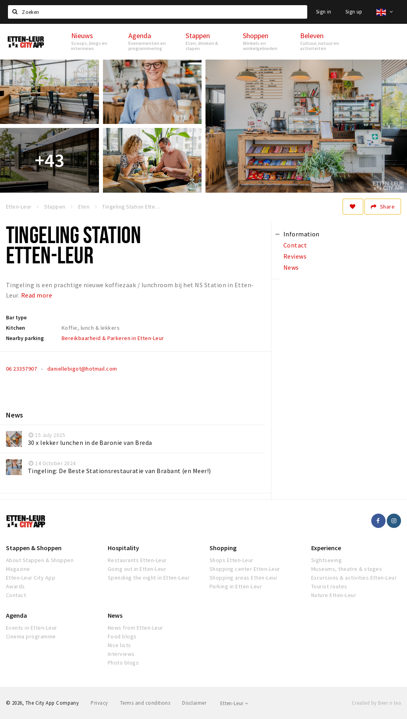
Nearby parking (25, 338)
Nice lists (119, 645)
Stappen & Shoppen (34, 548)
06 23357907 (21, 368)
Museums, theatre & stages (346, 568)
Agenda (16, 615)
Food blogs (122, 636)
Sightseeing (326, 560)
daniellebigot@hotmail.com (82, 368)
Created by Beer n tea (376, 703)
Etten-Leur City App (30, 577)
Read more (36, 295)
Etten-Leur (234, 703)
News (115, 615)
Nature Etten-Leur (333, 595)
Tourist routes (329, 586)
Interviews (121, 653)
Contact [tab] (295, 245)
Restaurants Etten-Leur (137, 560)
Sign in (323, 11)
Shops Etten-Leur (231, 560)
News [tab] (291, 267)
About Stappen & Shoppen (40, 560)
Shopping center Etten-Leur (244, 568)
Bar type (16, 317)
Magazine (18, 568)
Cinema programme (31, 636)
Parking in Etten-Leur (235, 586)
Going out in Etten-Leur (137, 568)
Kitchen (15, 327)
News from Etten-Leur (135, 627)
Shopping (222, 548)
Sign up (353, 11)
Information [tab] (301, 234)
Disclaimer (194, 703)
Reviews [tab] (294, 256)
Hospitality (123, 548)
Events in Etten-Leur (31, 627)
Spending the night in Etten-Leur (149, 577)
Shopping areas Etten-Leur (243, 577)
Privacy (99, 703)
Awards (15, 586)
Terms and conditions (145, 703)
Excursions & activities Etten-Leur (354, 577)
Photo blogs (123, 662)
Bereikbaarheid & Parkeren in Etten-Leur (113, 338)
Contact (16, 595)
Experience (326, 548)
